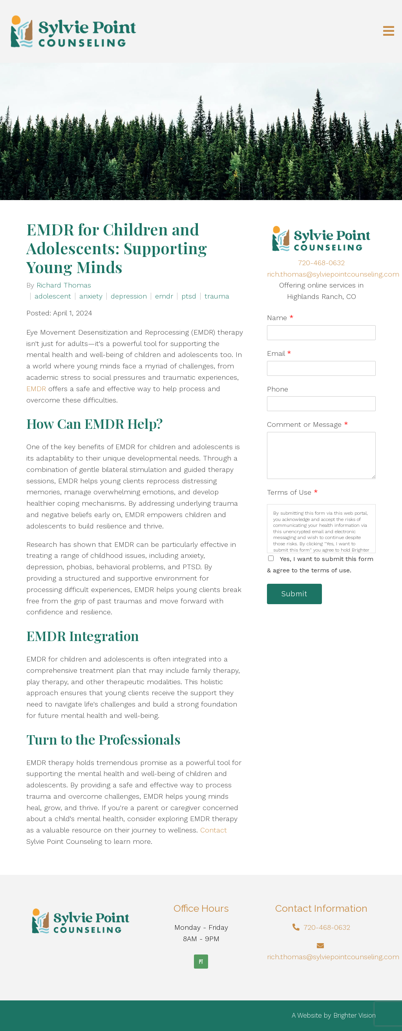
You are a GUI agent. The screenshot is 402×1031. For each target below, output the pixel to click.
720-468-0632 (321, 263)
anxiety (90, 296)
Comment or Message (307, 424)
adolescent (53, 296)
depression (129, 296)
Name (280, 317)
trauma (217, 296)
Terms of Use (292, 492)
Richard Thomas (64, 285)
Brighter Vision (354, 1015)
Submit (294, 594)
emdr (164, 296)
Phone (277, 389)
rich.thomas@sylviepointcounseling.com (333, 274)
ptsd (188, 296)
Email (279, 353)
